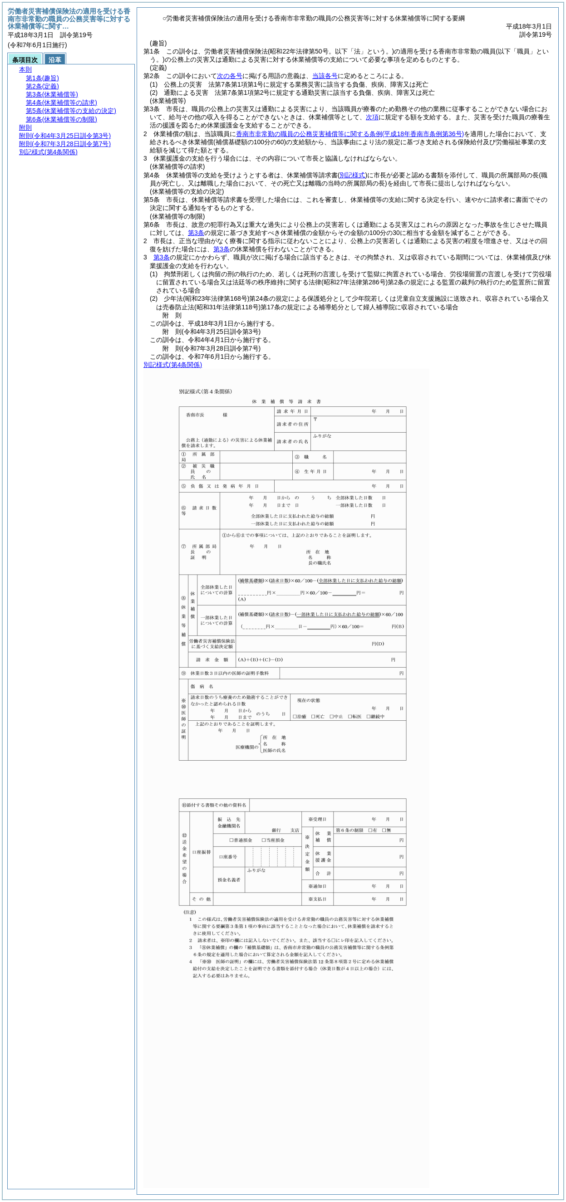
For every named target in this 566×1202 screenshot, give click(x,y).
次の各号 (229, 75)
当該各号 (325, 75)
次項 (372, 117)
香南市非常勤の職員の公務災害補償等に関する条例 (350, 133)
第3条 (196, 232)
